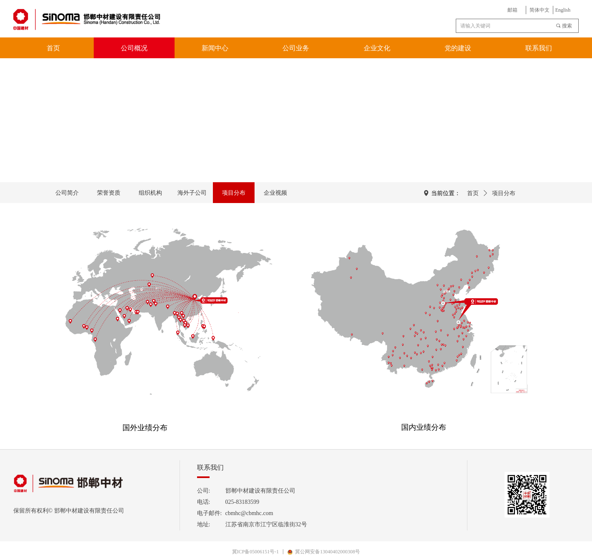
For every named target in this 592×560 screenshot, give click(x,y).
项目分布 (503, 193)
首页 (473, 193)
